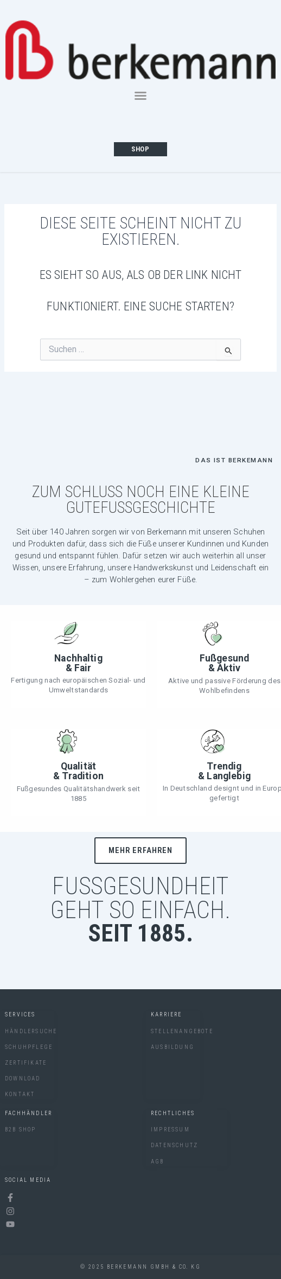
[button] (140, 95)
